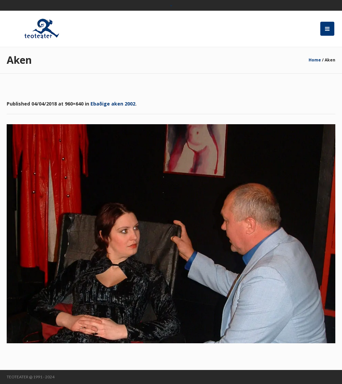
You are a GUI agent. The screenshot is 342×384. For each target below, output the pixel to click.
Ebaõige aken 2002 (113, 104)
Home (315, 60)
